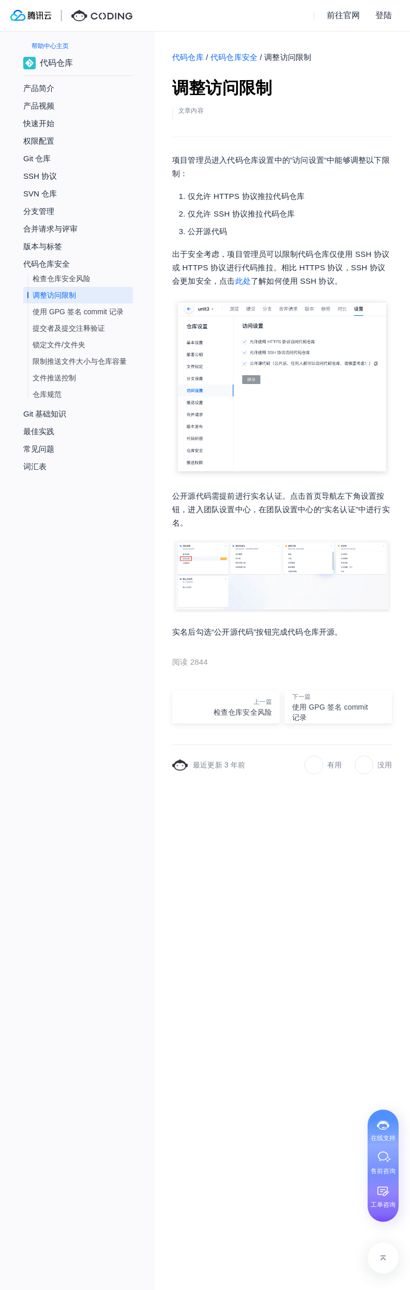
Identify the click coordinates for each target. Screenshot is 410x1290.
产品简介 (38, 88)
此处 (243, 281)
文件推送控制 (54, 378)
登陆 (383, 15)
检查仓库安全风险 (61, 278)
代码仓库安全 (233, 57)
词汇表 (35, 466)
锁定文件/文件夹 (59, 345)
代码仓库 (188, 57)
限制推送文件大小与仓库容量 (80, 361)
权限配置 (38, 140)
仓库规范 (47, 394)
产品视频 (38, 105)
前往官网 (343, 15)
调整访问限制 (54, 295)
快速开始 (38, 123)
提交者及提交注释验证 (69, 328)
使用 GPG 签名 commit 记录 (78, 312)
